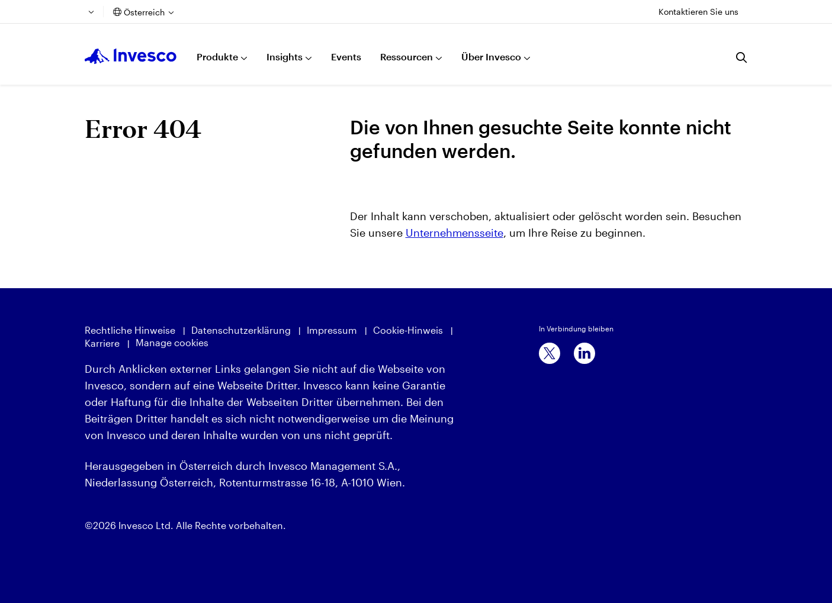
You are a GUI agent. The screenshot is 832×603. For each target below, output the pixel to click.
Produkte (217, 56)
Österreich (144, 12)
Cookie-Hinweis (408, 330)
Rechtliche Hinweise (130, 330)
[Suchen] (742, 57)
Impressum (332, 330)
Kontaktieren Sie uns (698, 12)
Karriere (102, 343)
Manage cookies (172, 342)
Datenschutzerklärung (241, 330)
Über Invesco (491, 56)
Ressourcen (406, 56)
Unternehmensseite (454, 232)
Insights (284, 56)
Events (346, 56)
